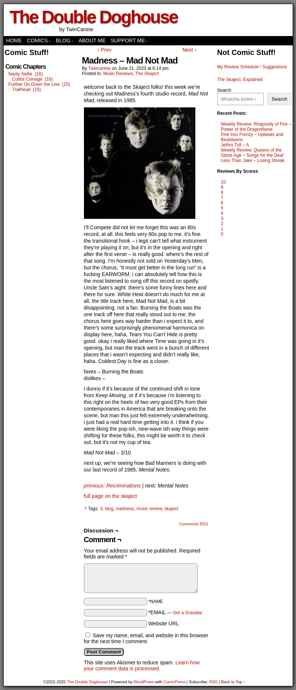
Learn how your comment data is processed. (142, 665)
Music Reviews (118, 73)
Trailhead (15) (26, 89)
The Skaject (147, 73)
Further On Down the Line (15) (39, 84)
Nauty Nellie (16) (26, 74)
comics (39, 40)
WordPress (144, 682)
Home (14, 40)
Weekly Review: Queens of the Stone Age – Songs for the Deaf (252, 153)
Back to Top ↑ (233, 682)
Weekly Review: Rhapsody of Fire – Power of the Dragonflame (256, 127)
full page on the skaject (110, 496)
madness (125, 508)
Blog (64, 40)
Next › (189, 50)
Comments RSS (193, 524)
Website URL (163, 623)
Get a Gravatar (187, 612)
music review (149, 508)
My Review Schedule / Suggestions (252, 66)
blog (109, 508)
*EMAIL (175, 612)
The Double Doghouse (94, 17)
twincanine (99, 68)
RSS (213, 682)
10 (223, 182)
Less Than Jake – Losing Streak (252, 160)
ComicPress (174, 682)
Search (224, 90)
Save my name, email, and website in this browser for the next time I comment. (146, 638)
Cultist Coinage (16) (32, 79)
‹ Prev (104, 50)
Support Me (129, 40)
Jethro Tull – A (235, 145)
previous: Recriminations (112, 486)
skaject (171, 508)
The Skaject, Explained (240, 79)
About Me (91, 40)
